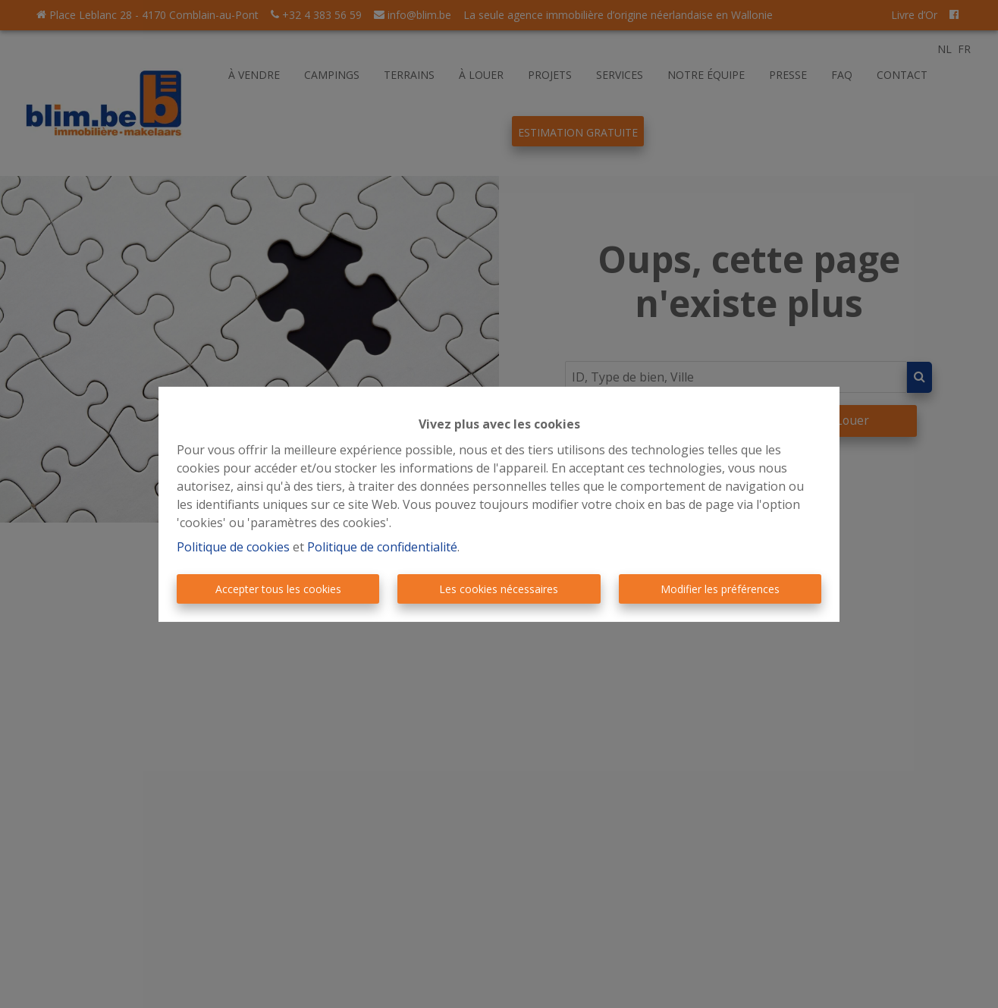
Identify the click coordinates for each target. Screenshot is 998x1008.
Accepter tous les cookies (278, 589)
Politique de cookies (233, 547)
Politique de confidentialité (382, 547)
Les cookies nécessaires (498, 589)
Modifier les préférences (720, 589)
